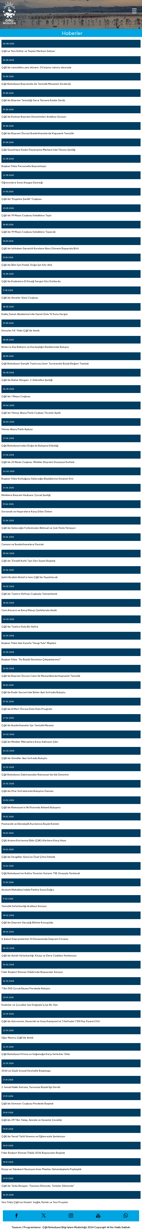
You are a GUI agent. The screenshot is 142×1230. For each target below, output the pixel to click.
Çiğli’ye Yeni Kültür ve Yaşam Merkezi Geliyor (28, 51)
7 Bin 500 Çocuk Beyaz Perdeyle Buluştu (25, 988)
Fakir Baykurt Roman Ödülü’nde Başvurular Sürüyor (32, 971)
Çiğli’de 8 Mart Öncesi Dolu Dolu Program (26, 708)
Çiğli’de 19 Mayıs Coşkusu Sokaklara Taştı (26, 215)
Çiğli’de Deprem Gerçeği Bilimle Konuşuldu (27, 922)
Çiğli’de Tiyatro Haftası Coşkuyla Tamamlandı (29, 593)
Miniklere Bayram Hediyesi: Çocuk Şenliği (26, 495)
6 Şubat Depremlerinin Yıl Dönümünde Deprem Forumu (34, 938)
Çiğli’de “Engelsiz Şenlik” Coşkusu (21, 198)
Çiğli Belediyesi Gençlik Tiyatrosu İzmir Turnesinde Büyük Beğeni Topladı (45, 363)
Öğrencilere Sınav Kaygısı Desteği (22, 182)
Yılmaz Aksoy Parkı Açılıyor (17, 429)
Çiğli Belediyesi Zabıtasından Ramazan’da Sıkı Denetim (35, 774)
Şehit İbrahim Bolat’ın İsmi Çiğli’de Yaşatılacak (29, 577)
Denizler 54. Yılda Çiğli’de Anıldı (20, 330)
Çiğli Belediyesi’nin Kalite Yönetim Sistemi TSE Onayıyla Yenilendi (40, 873)
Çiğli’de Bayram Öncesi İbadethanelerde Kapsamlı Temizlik (37, 133)
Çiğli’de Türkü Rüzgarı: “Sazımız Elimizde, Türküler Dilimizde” (37, 1185)
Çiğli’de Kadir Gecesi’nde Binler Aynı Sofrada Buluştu (33, 692)
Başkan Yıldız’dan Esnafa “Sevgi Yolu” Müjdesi (28, 643)
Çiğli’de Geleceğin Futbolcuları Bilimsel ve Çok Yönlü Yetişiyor (38, 527)
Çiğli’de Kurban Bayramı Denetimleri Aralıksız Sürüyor (33, 116)
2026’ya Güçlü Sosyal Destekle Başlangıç (26, 1070)
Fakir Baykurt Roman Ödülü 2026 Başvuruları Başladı (33, 1152)
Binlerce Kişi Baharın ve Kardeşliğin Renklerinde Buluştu (35, 346)
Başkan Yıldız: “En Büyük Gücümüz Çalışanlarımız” (31, 659)
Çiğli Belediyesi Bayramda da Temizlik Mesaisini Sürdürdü (36, 83)
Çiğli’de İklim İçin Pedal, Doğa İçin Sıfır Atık (26, 264)
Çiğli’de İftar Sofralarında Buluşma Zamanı (27, 791)
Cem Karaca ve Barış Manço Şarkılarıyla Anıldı (29, 610)
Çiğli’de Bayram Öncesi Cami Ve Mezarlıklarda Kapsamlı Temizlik (40, 675)
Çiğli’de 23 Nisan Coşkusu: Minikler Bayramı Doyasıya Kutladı (37, 462)
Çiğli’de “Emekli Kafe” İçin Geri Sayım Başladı (28, 560)
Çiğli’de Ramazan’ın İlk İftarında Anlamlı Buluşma (30, 807)
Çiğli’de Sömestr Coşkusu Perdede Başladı (27, 1103)
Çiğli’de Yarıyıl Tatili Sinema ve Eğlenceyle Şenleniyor (33, 1136)
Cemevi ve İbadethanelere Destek (22, 544)
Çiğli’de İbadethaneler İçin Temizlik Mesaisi (27, 725)
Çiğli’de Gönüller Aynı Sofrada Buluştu (24, 758)
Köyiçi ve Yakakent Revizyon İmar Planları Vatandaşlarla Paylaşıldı (41, 1169)
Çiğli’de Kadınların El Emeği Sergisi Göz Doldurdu (31, 281)
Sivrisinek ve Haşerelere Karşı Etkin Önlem (26, 511)
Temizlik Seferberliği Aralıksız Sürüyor (24, 906)
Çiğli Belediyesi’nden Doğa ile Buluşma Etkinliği (29, 445)
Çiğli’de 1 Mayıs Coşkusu (15, 396)
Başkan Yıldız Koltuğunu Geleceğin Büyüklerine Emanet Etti (37, 478)
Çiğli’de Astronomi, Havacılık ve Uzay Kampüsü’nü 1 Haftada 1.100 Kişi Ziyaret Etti (50, 1021)
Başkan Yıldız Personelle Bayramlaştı (23, 166)
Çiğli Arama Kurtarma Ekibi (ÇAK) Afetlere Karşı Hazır (33, 840)
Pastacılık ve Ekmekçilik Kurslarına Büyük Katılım (30, 823)
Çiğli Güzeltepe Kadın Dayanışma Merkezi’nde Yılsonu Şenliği (38, 149)
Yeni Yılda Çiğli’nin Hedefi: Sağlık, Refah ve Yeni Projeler (34, 1202)
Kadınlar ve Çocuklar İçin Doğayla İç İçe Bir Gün (29, 1004)
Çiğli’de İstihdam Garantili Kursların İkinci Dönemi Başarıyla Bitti (40, 248)
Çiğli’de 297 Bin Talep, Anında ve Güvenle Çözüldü (31, 1119)
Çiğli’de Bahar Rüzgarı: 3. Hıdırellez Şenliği (27, 379)
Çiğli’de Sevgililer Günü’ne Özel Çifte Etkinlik (28, 856)
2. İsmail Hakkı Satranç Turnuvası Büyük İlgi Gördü (30, 1087)
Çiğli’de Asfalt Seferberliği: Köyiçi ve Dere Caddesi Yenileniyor (39, 955)
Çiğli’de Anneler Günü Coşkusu (19, 297)
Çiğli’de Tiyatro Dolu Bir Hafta (19, 626)
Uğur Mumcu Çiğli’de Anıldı (17, 1037)
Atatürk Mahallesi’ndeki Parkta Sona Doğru (27, 889)
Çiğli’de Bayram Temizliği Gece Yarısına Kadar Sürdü (33, 100)
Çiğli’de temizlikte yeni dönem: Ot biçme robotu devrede (36, 67)
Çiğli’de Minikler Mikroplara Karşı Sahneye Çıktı (29, 741)
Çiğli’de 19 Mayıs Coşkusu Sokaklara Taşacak (28, 231)
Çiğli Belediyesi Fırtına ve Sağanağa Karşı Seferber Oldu (35, 1054)
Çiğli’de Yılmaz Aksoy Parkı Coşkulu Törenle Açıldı (31, 412)
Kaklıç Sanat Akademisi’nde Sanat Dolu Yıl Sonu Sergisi (34, 314)
